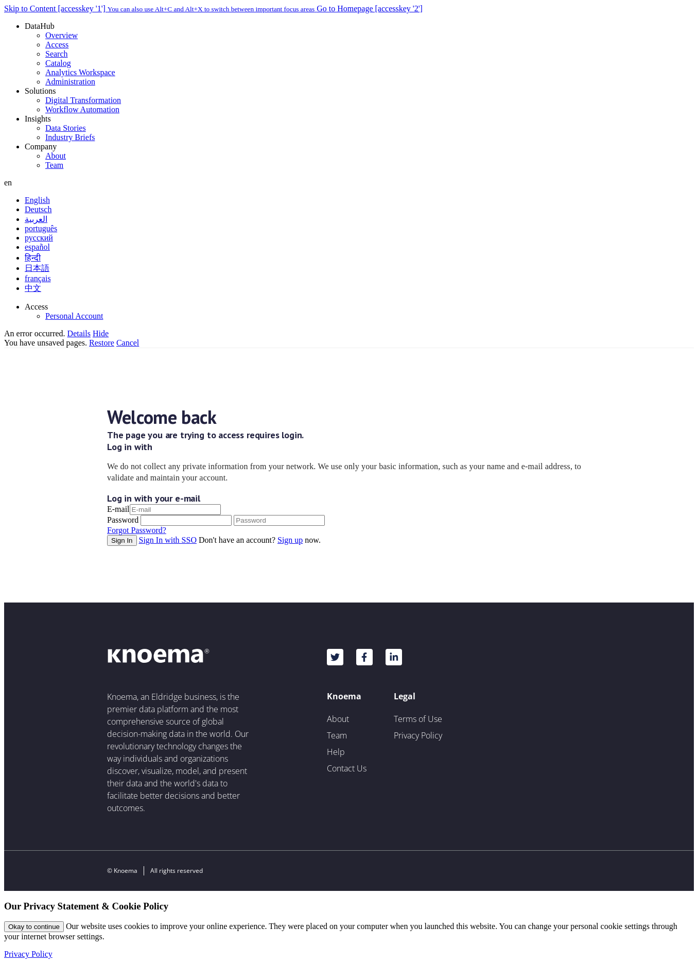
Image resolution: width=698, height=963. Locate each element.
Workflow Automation (82, 109)
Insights (38, 118)
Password (122, 519)
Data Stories (65, 128)
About (55, 155)
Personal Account (74, 316)
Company (41, 146)
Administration (70, 81)
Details (79, 333)
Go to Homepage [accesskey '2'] (370, 8)
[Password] (279, 520)
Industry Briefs (70, 137)
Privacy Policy (418, 735)
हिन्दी (33, 257)
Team (54, 165)
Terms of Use (418, 719)
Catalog (58, 63)
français (38, 278)
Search (56, 53)
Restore (101, 342)
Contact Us (347, 768)
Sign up (290, 540)
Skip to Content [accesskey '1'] (160, 8)
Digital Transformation (83, 100)
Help (336, 752)
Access (56, 44)
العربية (36, 219)
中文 (33, 288)
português (41, 228)
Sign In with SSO (168, 540)
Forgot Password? (136, 530)
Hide (101, 333)
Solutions (40, 91)
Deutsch (38, 209)
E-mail (118, 509)
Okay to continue (34, 927)
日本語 (37, 268)
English (37, 200)
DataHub (40, 26)
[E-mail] (175, 509)
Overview (61, 35)
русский (39, 237)
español (37, 247)
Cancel (127, 342)
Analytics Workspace (80, 72)
